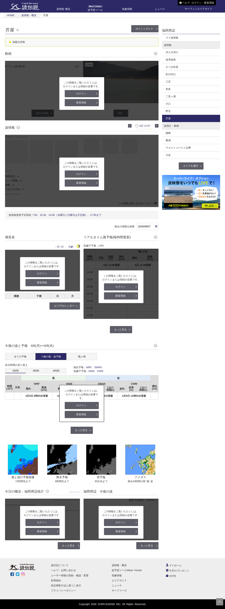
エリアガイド (119, 580)
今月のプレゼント (177, 570)
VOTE (171, 576)
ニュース (117, 585)
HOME (11, 15)
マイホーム (174, 565)
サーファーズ (119, 590)
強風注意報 (18, 42)
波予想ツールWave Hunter (127, 570)
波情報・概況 (28, 15)
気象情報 (117, 575)
